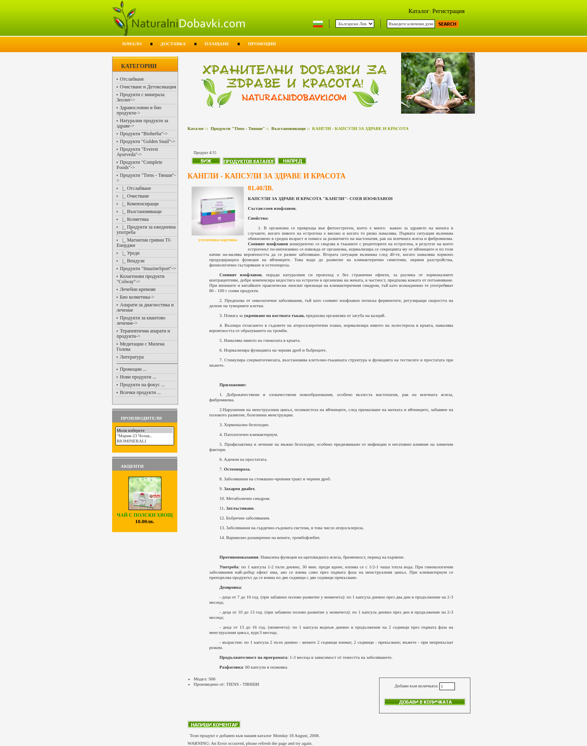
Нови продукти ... (138, 377)
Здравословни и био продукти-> (139, 110)
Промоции (262, 43)
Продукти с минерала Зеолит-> (141, 97)
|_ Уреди (130, 253)
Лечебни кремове (138, 289)
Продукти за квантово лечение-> (141, 320)
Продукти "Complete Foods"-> (139, 164)
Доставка (173, 43)
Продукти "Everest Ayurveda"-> (137, 151)
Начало (132, 43)
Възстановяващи (288, 128)
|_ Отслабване (135, 188)
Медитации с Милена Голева (141, 346)
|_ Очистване (134, 196)
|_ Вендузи (132, 261)
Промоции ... (133, 369)
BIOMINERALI (145, 441)
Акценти (132, 466)
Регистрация (449, 11)
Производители (141, 418)
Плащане (217, 43)
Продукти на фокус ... (142, 384)
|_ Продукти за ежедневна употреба (146, 229)
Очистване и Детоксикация (148, 87)
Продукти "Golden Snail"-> (147, 141)
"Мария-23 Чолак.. (145, 435)
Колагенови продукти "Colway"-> (141, 278)
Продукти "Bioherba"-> (144, 133)
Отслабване (132, 79)
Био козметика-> (137, 297)
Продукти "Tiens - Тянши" (237, 128)
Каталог (418, 11)
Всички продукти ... (140, 392)
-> (146, 177)
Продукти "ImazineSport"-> (148, 268)
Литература (132, 357)
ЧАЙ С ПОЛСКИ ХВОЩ (144, 513)
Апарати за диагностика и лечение (145, 307)
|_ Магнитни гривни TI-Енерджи (144, 242)
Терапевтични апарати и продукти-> (143, 333)
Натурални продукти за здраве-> (142, 123)
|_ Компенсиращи (139, 204)
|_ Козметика (134, 219)
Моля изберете (145, 430)
